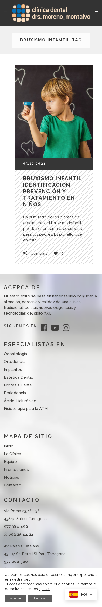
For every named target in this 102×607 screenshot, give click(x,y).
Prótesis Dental (18, 385)
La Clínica (12, 454)
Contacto (12, 485)
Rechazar (40, 598)
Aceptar (15, 598)
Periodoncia (15, 393)
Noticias (11, 477)
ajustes (44, 589)
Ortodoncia (14, 361)
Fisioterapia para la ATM (26, 408)
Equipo (10, 461)
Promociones (16, 469)
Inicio (8, 446)
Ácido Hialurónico (20, 400)
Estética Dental (18, 377)
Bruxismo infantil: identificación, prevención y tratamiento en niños (53, 191)
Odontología (15, 354)
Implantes (13, 369)
